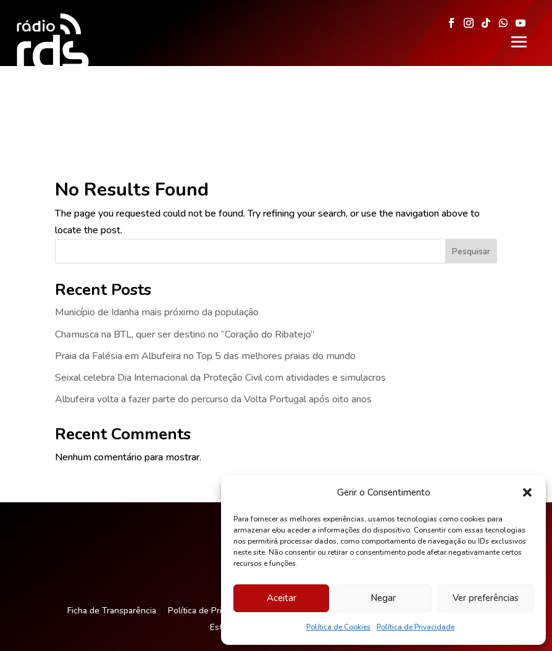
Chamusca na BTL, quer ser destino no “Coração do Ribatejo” (184, 255)
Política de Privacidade (415, 627)
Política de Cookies (338, 627)
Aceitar (281, 598)
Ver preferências (486, 598)
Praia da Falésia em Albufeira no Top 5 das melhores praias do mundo (205, 277)
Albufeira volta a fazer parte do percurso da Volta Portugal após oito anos (213, 320)
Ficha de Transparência (111, 531)
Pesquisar (471, 172)
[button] (527, 492)
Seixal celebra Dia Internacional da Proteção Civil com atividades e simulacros (220, 298)
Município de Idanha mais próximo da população (157, 233)
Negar (383, 598)
